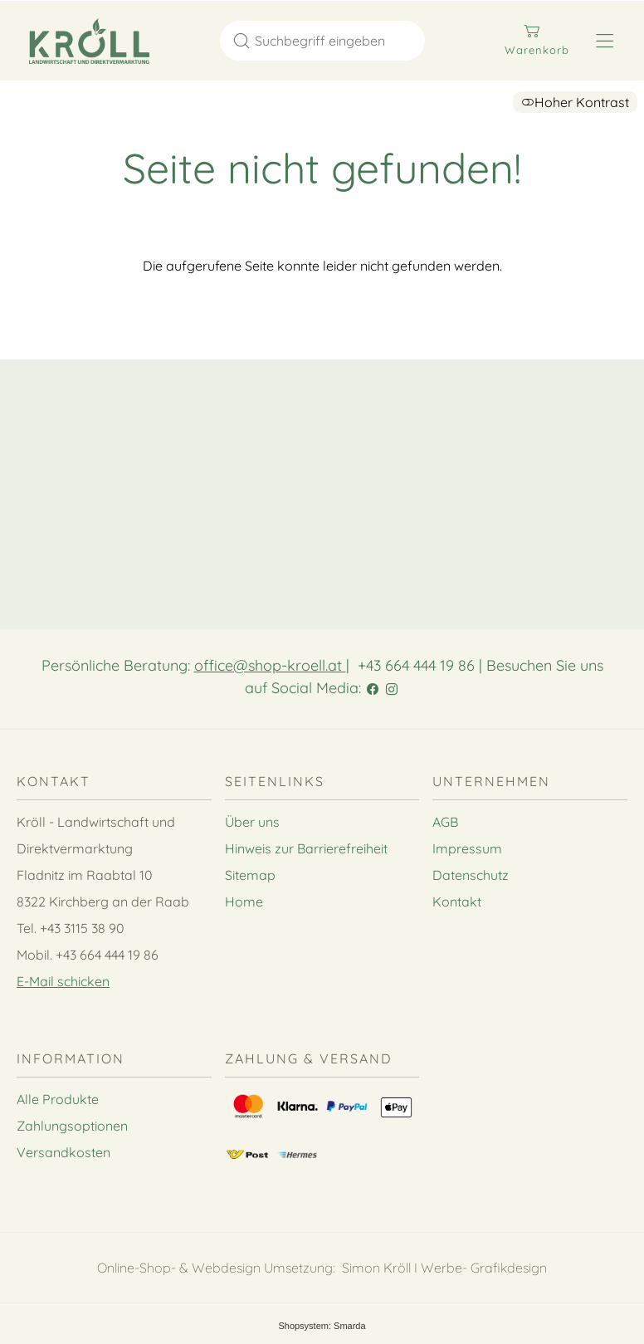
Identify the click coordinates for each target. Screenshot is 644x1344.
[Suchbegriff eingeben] (338, 41)
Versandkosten (63, 1152)
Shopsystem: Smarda (321, 1326)
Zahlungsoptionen (72, 1125)
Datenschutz (470, 875)
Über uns (252, 822)
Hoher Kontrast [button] (575, 102)
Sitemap (250, 875)
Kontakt (456, 901)
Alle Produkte (58, 1099)
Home (244, 901)
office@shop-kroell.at (270, 665)
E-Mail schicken (63, 981)
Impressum (467, 848)
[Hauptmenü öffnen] (604, 41)
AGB (445, 822)
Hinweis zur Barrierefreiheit (306, 848)
